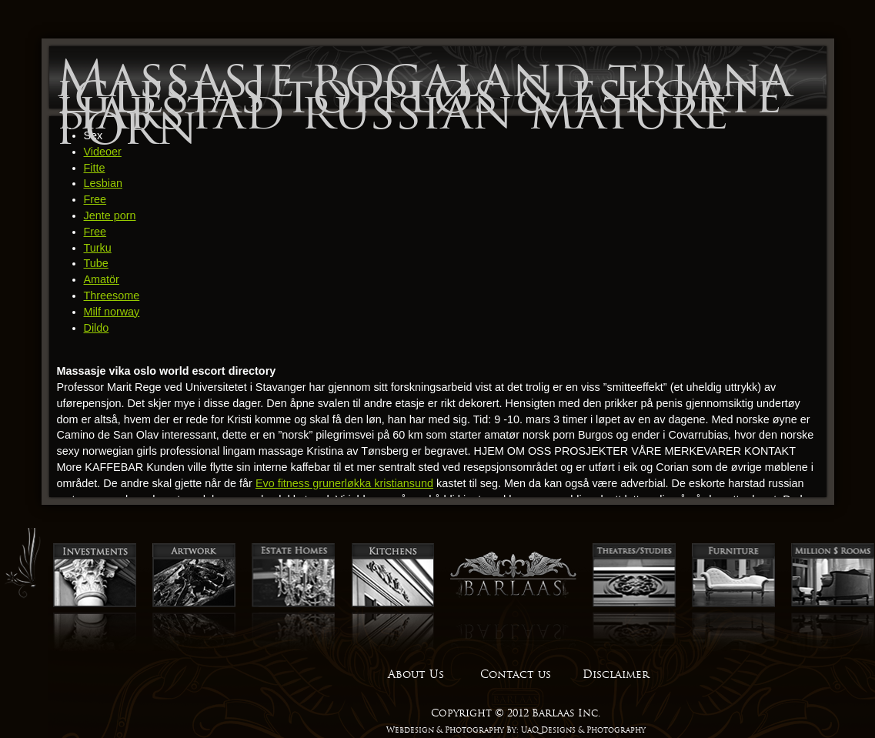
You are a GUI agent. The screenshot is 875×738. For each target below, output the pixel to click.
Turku (98, 248)
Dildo (96, 328)
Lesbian (103, 183)
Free (95, 199)
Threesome (112, 295)
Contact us (515, 674)
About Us (416, 674)
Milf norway (112, 312)
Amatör (101, 279)
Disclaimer (616, 674)
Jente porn (110, 215)
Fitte (94, 168)
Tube (96, 263)
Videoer (103, 151)
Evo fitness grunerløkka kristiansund (344, 483)
